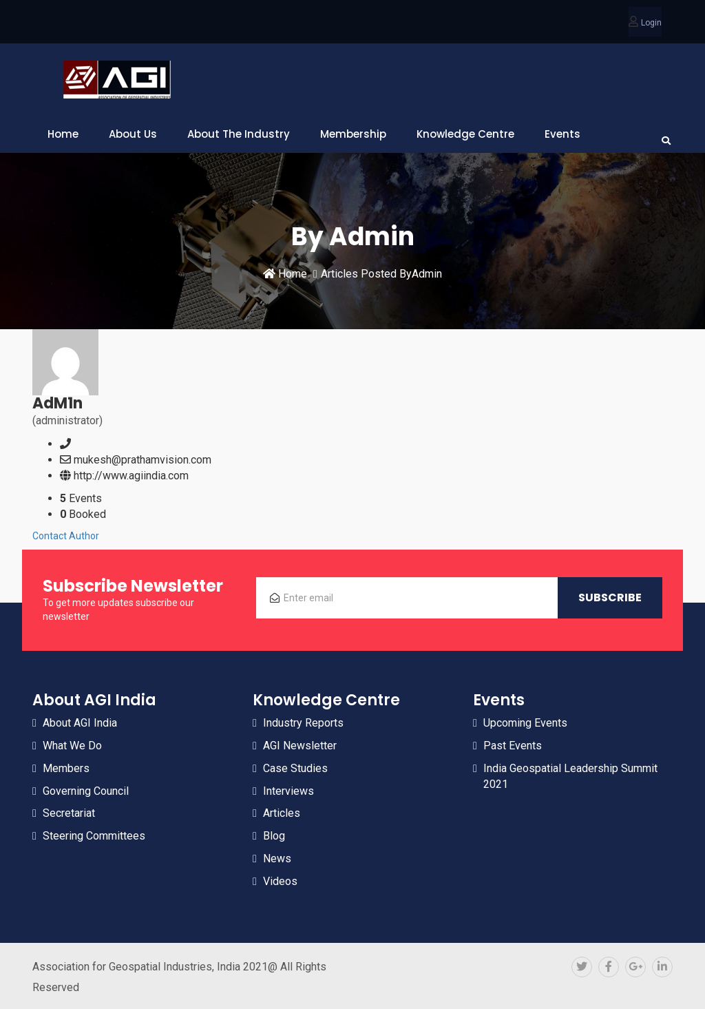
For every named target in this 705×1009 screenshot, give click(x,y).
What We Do (72, 745)
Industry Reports (303, 722)
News (277, 858)
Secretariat (69, 813)
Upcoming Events (525, 722)
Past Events (512, 745)
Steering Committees (94, 835)
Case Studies (295, 768)
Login (651, 23)
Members (66, 768)
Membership (353, 134)
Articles (281, 813)
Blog (274, 835)
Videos (280, 881)
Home (63, 134)
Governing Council (86, 791)
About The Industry (238, 134)
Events (562, 134)
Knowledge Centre (465, 134)
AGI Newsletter (300, 745)
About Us (133, 134)
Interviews (288, 791)
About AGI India (80, 722)
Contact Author (65, 535)
